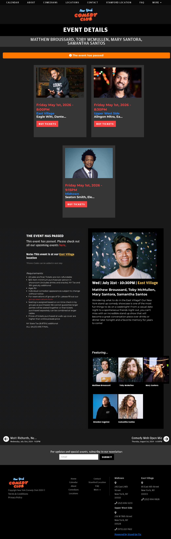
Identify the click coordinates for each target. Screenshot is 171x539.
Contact (92, 2)
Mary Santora (152, 385)
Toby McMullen (126, 385)
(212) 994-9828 (151, 499)
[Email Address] (78, 457)
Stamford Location (118, 2)
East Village (66, 254)
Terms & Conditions (18, 494)
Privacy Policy (15, 497)
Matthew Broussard (101, 385)
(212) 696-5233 (125, 503)
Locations (72, 2)
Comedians (50, 2)
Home (73, 478)
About (31, 2)
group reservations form (41, 299)
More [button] (157, 2)
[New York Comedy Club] (86, 14)
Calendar (12, 2)
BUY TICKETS (47, 123)
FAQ (142, 2)
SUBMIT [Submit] (107, 457)
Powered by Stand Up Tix (128, 534)
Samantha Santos (126, 422)
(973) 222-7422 (125, 529)
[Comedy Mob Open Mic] (150, 439)
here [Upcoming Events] (62, 245)
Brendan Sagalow (101, 422)
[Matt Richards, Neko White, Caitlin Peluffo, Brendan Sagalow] (21, 439)
